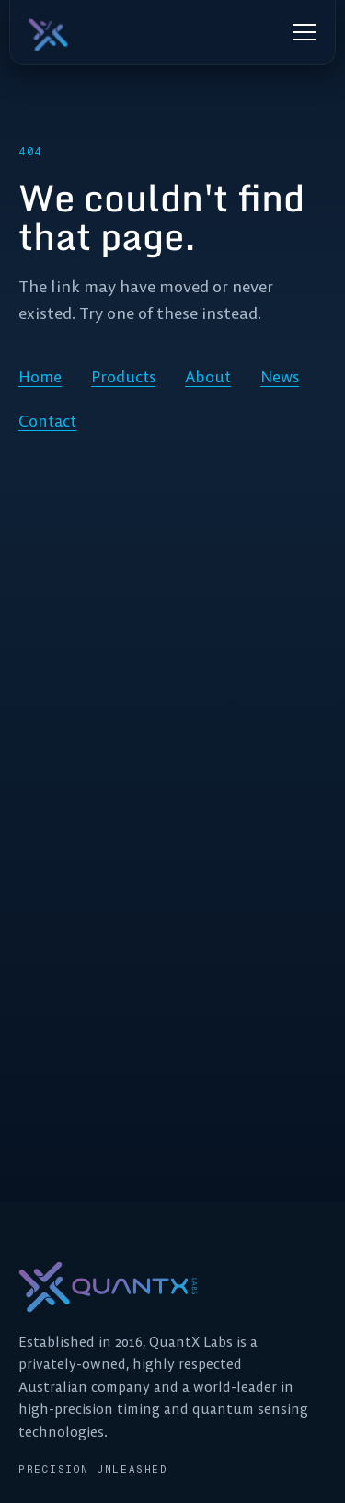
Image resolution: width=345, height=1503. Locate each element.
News (279, 377)
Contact (47, 421)
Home (40, 377)
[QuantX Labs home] (96, 32)
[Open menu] (304, 32)
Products (123, 377)
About (208, 377)
